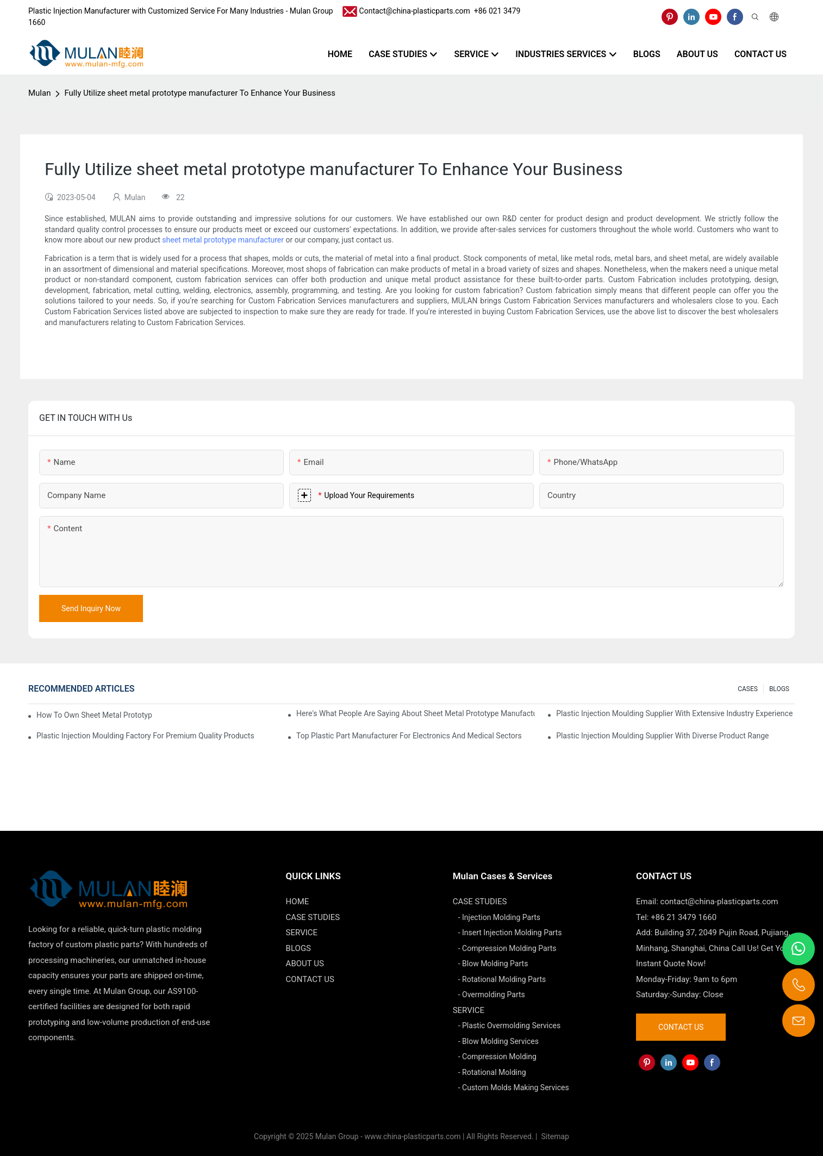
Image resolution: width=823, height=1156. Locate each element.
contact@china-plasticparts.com (719, 901)
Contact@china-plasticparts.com (414, 11)
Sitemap (554, 1136)
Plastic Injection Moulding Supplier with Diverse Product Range (662, 735)
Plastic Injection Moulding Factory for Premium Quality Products (145, 735)
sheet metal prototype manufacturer (223, 239)
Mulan (39, 93)
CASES (748, 689)
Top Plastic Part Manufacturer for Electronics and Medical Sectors (409, 735)
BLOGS (779, 689)
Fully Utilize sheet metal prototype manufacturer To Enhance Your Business (199, 93)
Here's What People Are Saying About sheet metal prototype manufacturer (415, 713)
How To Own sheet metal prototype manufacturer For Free (94, 715)
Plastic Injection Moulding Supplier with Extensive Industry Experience (674, 713)
